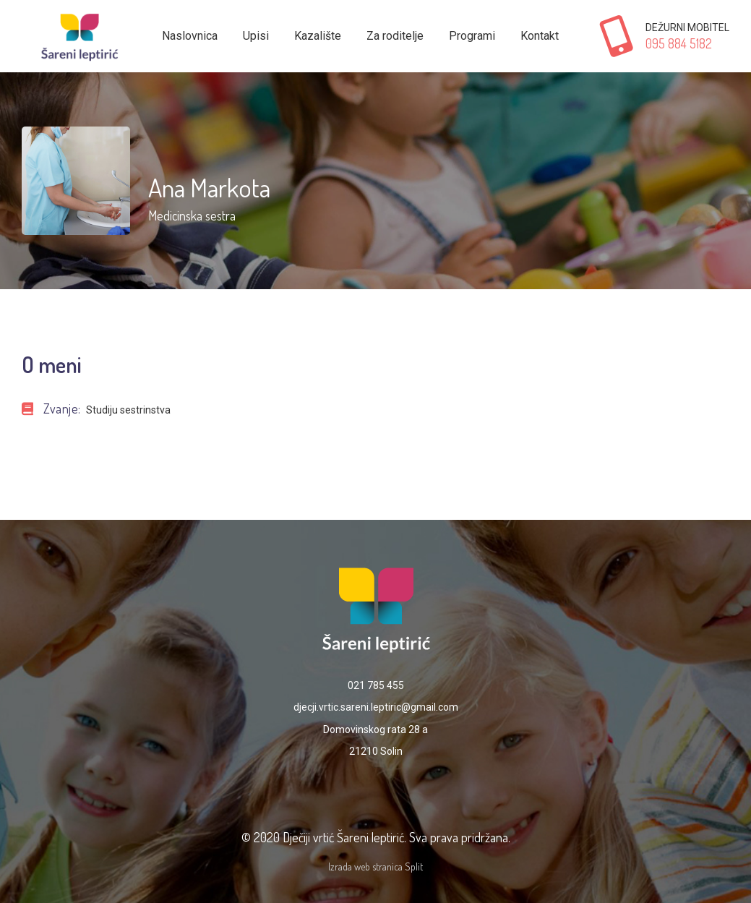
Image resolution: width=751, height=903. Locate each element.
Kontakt (539, 36)
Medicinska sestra (192, 215)
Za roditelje (395, 36)
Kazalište (317, 36)
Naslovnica (190, 36)
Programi (472, 36)
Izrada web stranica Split (375, 866)
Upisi (256, 36)
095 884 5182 (678, 43)
